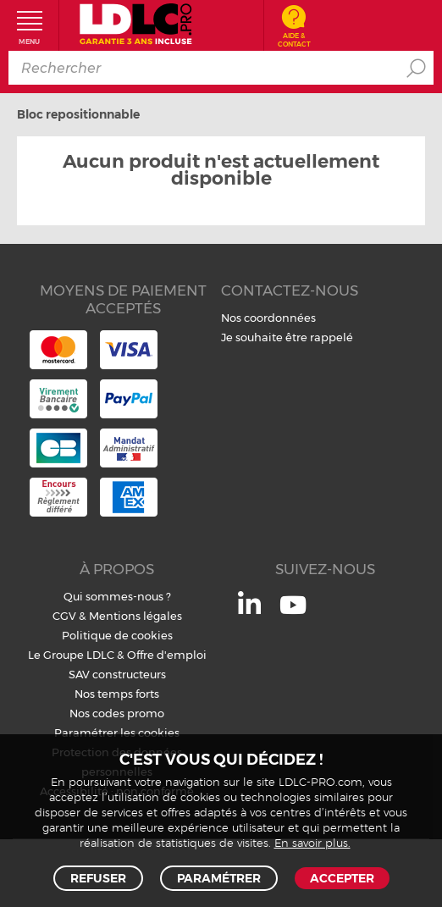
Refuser (98, 878)
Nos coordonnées (268, 317)
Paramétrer (219, 878)
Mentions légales (135, 615)
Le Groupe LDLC (71, 654)
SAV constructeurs (117, 674)
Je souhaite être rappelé (287, 337)
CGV (64, 615)
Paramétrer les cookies (117, 732)
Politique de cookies (117, 635)
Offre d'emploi (167, 654)
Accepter (342, 878)
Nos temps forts (117, 693)
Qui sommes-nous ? (117, 596)
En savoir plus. (312, 843)
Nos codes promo (116, 713)
